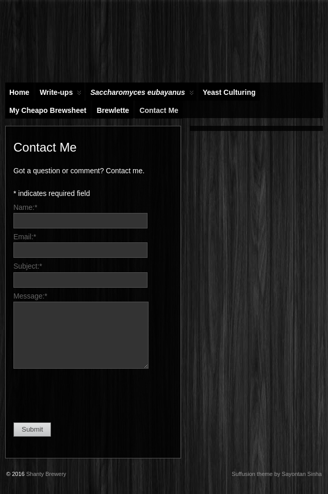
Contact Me (158, 110)
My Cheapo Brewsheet (47, 110)
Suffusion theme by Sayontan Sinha (277, 474)
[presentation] (91, 394)
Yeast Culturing (229, 92)
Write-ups (60, 94)
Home (19, 92)
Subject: (27, 266)
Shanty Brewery (46, 474)
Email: (24, 237)
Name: (25, 207)
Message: (30, 296)
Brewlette (112, 110)
